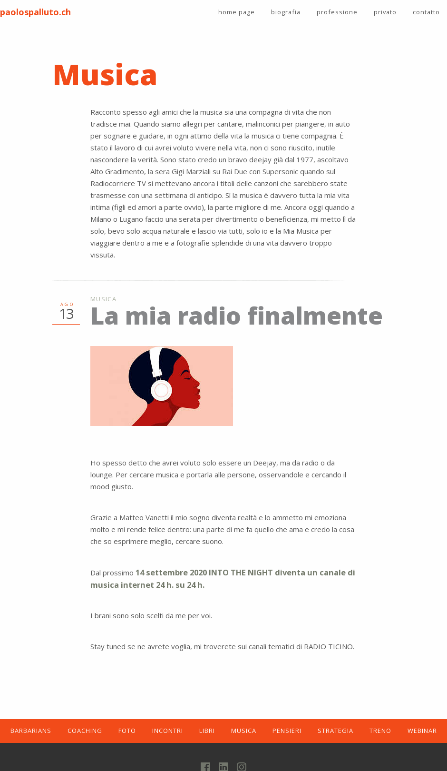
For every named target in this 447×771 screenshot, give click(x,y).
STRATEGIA (335, 730)
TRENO (380, 730)
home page (236, 12)
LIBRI (207, 730)
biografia (286, 12)
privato (385, 12)
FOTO (127, 730)
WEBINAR (422, 730)
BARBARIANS (30, 730)
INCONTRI (167, 730)
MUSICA (243, 730)
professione (337, 12)
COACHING (85, 730)
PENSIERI (286, 730)
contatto (426, 12)
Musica (103, 299)
